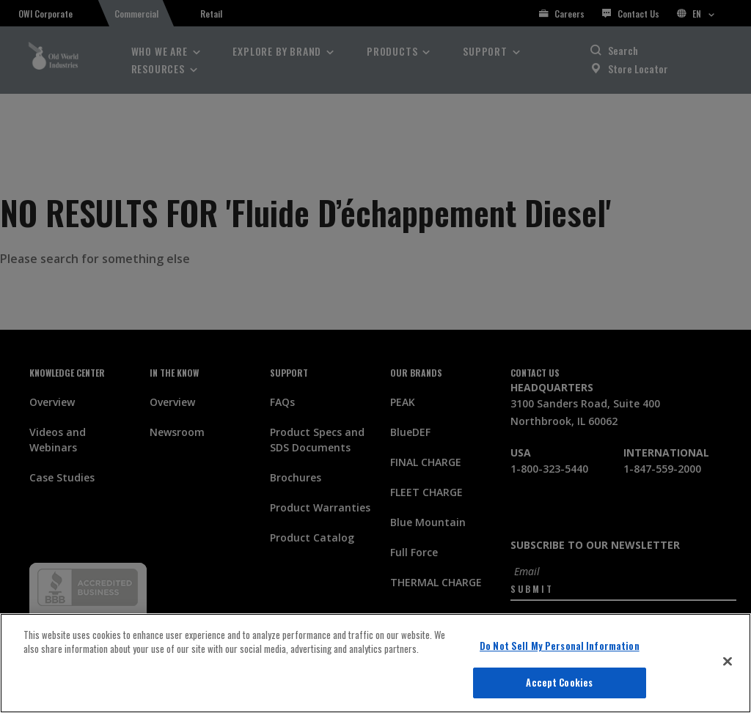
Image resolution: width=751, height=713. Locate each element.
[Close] (727, 661)
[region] (375, 663)
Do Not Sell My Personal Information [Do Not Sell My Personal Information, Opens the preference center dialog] (560, 645)
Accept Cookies (559, 682)
